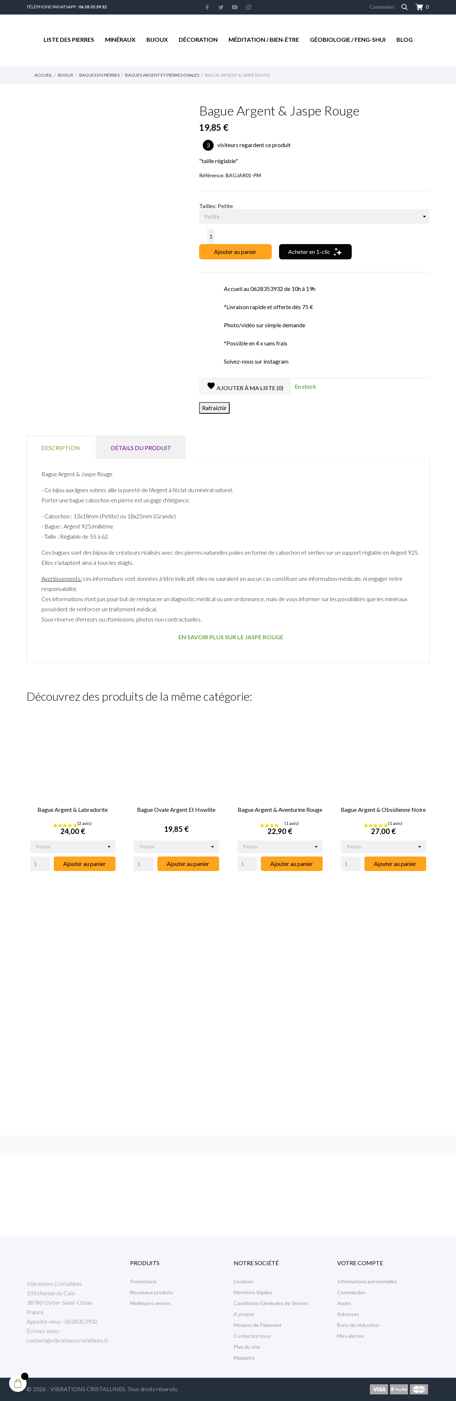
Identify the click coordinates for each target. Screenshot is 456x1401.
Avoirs (344, 1303)
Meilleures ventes (150, 1303)
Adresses (348, 1314)
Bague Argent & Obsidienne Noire (383, 809)
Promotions (143, 1281)
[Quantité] (211, 236)
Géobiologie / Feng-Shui (348, 39)
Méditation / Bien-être (264, 39)
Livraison (244, 1281)
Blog (404, 39)
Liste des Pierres (69, 39)
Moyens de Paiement (258, 1325)
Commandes (351, 1292)
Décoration (198, 39)
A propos (244, 1314)
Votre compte (360, 1262)
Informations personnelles (367, 1281)
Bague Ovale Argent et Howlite (176, 809)
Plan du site (247, 1347)
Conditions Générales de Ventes (271, 1303)
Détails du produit (141, 447)
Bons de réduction (358, 1325)
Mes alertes (350, 1336)
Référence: (212, 175)
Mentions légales (253, 1292)
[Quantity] (40, 864)
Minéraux (120, 39)
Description (60, 447)
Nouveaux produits (151, 1292)
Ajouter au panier (235, 251)
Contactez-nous (252, 1336)
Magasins (244, 1358)
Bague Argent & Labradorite (72, 809)
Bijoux (157, 39)
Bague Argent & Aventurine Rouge (280, 809)
